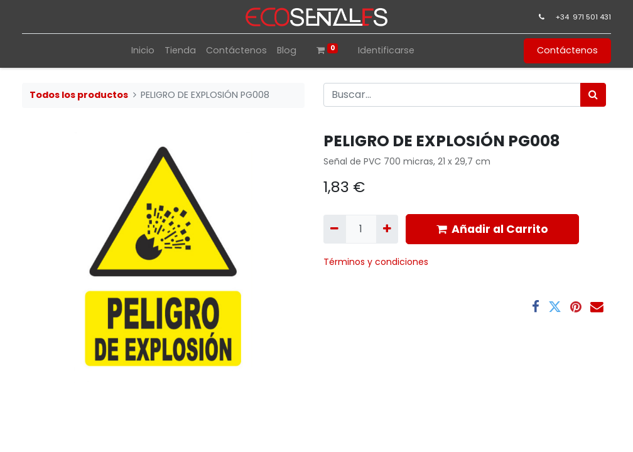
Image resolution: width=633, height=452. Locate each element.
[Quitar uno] (334, 229)
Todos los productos (79, 95)
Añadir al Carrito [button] (492, 229)
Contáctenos (564, 50)
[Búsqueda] (593, 95)
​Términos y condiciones (377, 262)
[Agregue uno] (387, 229)
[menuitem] (143, 50)
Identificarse (386, 50)
